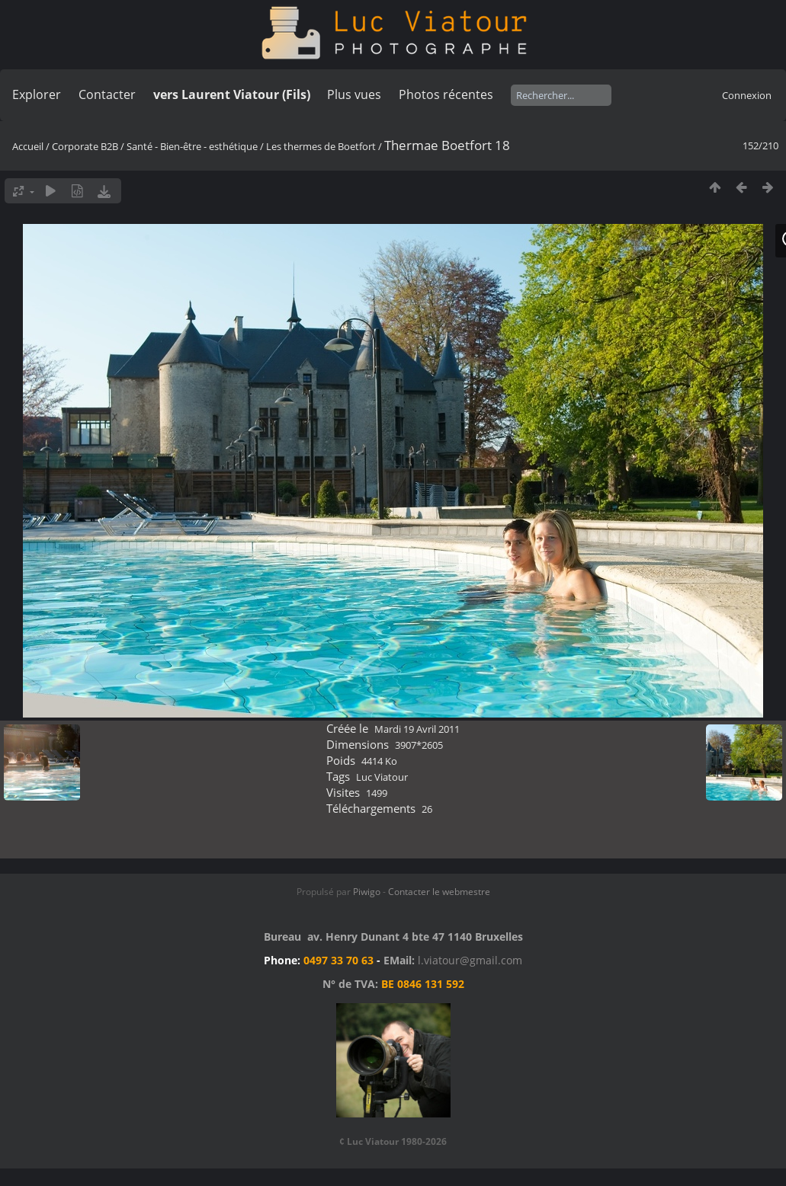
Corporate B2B (85, 146)
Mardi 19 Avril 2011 (417, 729)
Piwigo (366, 891)
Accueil (27, 146)
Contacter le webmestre (439, 891)
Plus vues (354, 94)
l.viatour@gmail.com (470, 960)
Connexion (747, 95)
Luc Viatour (382, 777)
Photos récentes (446, 94)
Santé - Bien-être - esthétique (192, 146)
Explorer (36, 94)
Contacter (107, 94)
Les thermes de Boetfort (321, 146)
